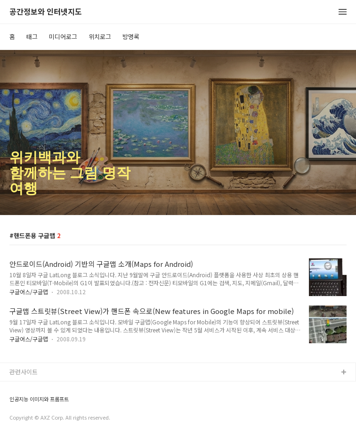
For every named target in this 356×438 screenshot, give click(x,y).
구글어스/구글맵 (28, 292)
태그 (32, 36)
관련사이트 (23, 371)
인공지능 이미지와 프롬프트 (39, 399)
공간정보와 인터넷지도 (45, 12)
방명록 (130, 36)
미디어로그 (63, 36)
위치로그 (100, 36)
